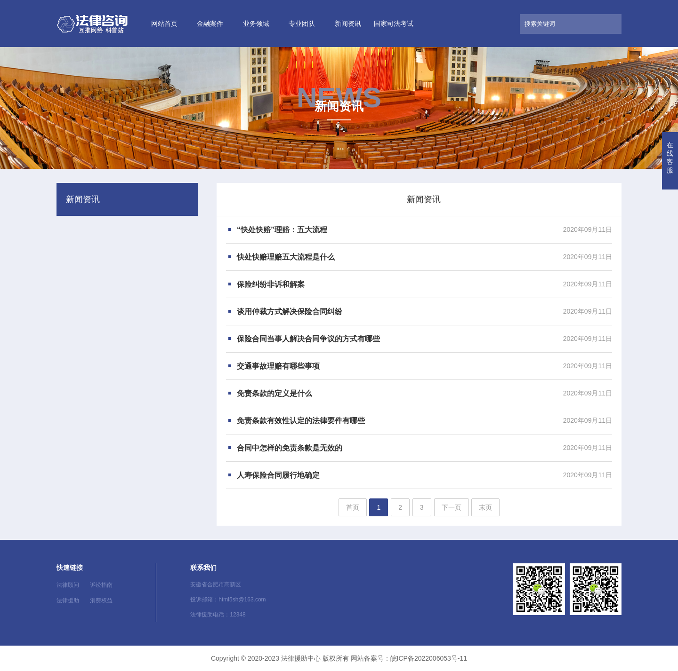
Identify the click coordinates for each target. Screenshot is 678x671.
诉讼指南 (101, 585)
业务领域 (256, 23)
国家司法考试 (393, 23)
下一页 (451, 507)
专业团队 (302, 23)
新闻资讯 (348, 23)
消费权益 (101, 600)
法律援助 (67, 600)
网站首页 (164, 23)
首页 (352, 507)
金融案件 (210, 23)
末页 (485, 507)
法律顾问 (67, 585)
